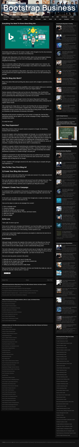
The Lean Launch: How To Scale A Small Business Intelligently (14, 294)
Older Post (49, 280)
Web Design (64, 16)
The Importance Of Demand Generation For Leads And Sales (69, 272)
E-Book (37, 442)
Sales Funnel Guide (60, 365)
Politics (59, 442)
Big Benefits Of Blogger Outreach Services (10, 367)
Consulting (6, 16)
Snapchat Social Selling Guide (62, 379)
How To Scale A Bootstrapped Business (10, 404)
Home (27, 280)
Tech (31, 19)
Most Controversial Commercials (8, 339)
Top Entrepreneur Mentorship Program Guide (66, 433)
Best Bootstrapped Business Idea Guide (65, 401)
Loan (60, 19)
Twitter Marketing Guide (61, 370)
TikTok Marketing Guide (61, 388)
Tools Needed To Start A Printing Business (10, 402)
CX (28, 442)
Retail (50, 19)
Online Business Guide (61, 399)
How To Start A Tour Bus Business (9, 406)
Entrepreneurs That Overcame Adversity (10, 385)
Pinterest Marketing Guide (62, 381)
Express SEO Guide (60, 392)
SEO (37, 16)
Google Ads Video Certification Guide (64, 426)
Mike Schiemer (16, 442)
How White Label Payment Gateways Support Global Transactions (68, 52)
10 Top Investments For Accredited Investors (67, 232)
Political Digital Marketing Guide (63, 435)
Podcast (31, 442)
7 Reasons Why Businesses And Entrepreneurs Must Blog (69, 26)
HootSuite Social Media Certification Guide (65, 419)
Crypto (25, 19)
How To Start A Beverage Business (9, 392)
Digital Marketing (15, 16)
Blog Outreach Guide (60, 397)
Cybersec (63, 442)
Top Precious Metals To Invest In (8, 343)
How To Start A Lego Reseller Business (10, 381)
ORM (57, 16)
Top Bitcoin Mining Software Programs (9, 333)
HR (55, 19)
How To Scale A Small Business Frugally (10, 318)
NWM (26, 442)
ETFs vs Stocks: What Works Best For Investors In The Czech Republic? (16, 288)
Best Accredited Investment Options (9, 305)
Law (73, 19)
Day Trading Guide (6, 358)
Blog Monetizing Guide (6, 356)
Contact (72, 16)
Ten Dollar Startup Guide (7, 327)
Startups (6, 19)
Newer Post (5, 280)
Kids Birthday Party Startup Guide (9, 383)
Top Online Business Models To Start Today (10, 369)
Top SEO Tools (5, 375)
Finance (12, 19)
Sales (45, 19)
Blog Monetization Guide (61, 347)
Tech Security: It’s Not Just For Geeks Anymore (11, 286)
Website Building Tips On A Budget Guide (65, 430)
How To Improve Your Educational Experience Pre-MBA (69, 308)
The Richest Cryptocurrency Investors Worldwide (12, 312)
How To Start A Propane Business (9, 387)
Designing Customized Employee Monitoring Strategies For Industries (69, 62)
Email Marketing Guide (61, 354)
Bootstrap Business (8, 442)
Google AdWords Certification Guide (64, 424)
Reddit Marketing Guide (61, 374)
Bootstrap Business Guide (62, 338)
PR (52, 16)
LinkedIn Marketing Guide (61, 385)
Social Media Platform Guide (62, 390)
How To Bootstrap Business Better (9, 400)
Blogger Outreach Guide (61, 359)
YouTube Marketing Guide (62, 376)
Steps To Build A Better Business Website (10, 360)
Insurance (66, 19)
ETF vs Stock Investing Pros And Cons (10, 314)
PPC (32, 16)
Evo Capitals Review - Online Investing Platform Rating (68, 215)
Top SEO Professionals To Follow (8, 364)
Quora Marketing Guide (61, 372)
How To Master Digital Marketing (8, 316)
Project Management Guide (62, 412)
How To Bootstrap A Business (8, 373)
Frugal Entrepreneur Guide (62, 341)
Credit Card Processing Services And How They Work (69, 71)
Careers (67, 442)
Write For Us (45, 442)
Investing (19, 19)
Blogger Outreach (45, 16)
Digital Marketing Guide (61, 352)
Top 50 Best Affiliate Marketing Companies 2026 (68, 106)
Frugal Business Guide (61, 406)
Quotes (40, 442)
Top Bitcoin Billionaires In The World (9, 309)
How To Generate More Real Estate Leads (10, 362)
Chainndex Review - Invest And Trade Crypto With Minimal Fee (69, 224)
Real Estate (38, 19)
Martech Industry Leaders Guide (63, 350)
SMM (57, 442)
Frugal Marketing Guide (7, 335)
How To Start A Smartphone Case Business (10, 408)
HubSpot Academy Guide (61, 421)
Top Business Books (6, 350)
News (23, 442)
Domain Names (52, 442)
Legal (20, 442)
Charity (70, 442)
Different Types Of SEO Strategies (9, 329)
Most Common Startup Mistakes (8, 348)
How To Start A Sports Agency (8, 390)
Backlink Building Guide (61, 356)
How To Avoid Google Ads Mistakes (9, 320)
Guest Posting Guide (60, 417)
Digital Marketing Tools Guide (62, 361)
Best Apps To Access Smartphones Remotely (11, 307)
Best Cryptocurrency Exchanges (8, 303)
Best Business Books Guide (62, 403)
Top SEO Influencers (6, 352)
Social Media (25, 16)
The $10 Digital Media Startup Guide (64, 343)
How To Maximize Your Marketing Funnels (10, 346)
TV (34, 442)
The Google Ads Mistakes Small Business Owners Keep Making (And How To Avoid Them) (20, 290)
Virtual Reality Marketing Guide (63, 367)
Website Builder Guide (61, 345)
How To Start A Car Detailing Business (9, 396)
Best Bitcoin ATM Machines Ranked (9, 301)
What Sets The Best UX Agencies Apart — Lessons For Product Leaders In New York (19, 292)
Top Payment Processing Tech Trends (9, 341)
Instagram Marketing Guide (62, 383)
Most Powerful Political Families (8, 377)
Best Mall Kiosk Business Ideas (8, 371)
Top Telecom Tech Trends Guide (63, 394)
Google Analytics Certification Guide (64, 428)
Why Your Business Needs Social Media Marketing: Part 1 (69, 317)
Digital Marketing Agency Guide (63, 408)
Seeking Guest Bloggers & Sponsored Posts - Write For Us (69, 79)
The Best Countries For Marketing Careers (10, 379)
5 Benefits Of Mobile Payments (68, 87)
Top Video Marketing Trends (7, 354)
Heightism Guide (60, 415)
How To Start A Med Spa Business (9, 398)
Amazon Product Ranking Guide (8, 331)
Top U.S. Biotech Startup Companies (9, 337)
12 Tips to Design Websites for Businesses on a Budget (68, 207)
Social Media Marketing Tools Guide (64, 363)
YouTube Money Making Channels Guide (65, 410)
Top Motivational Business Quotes (9, 394)
